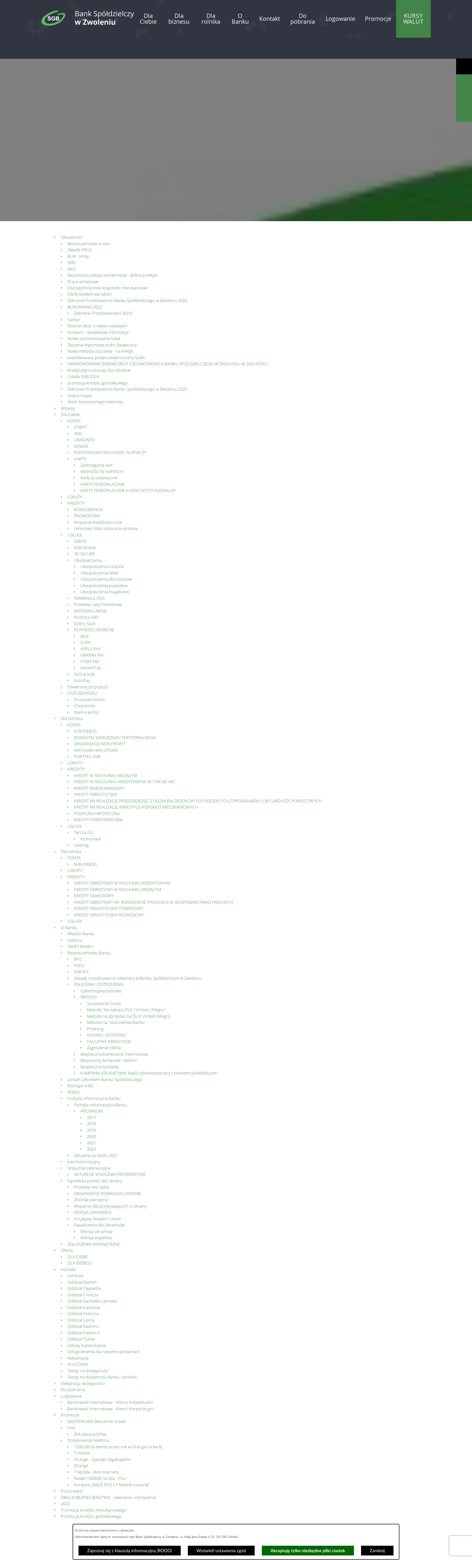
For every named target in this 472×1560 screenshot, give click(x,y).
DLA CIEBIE (77, 1235)
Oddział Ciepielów (84, 1267)
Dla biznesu (72, 697)
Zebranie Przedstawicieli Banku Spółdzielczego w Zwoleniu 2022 (127, 279)
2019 (91, 1109)
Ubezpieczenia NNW (99, 551)
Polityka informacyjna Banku (94, 1077)
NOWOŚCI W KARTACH (101, 450)
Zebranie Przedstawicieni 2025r (103, 292)
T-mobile (82, 1431)
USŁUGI (74, 513)
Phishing (95, 1007)
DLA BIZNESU (79, 1241)
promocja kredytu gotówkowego (97, 361)
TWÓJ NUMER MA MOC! (89, 273)
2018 (91, 1102)
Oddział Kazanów (83, 1286)
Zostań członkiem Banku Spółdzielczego (104, 1058)
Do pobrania (73, 1368)
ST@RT (80, 406)
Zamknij (377, 1550)
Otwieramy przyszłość (87, 665)
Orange (81, 1444)
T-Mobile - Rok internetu (96, 1450)
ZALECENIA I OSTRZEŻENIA (99, 963)
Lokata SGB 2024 (83, 355)
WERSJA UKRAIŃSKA (93, 1191)
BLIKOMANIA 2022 (84, 285)
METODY (88, 975)
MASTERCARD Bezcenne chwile (96, 1400)
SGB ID (80, 519)
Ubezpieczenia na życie (102, 545)
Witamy (68, 387)
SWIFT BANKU (80, 925)
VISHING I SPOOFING (106, 1013)
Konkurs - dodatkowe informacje (98, 311)
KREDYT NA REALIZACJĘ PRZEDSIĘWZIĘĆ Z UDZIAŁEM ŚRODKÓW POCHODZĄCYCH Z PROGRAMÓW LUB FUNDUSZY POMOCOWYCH (197, 779)
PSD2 (79, 944)
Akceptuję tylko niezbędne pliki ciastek (308, 1550)
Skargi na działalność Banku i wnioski (102, 1355)
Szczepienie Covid (104, 982)
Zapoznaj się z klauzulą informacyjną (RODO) (129, 1550)
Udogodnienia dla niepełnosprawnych (103, 1330)
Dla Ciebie (70, 393)
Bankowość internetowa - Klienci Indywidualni (110, 1381)
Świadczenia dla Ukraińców (99, 1203)
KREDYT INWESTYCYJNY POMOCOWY (108, 887)
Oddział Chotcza (82, 1273)
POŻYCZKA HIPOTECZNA (97, 792)
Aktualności (72, 216)
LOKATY (74, 475)
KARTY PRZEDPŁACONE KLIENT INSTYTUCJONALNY (128, 469)
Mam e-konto (86, 691)
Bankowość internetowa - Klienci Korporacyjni (110, 1387)
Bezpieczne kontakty (99, 1045)
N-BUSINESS (85, 709)
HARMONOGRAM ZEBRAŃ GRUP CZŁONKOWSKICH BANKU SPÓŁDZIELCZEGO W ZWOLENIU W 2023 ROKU (167, 342)
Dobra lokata (79, 374)
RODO (73, 1071)
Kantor (73, 298)
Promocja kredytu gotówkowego (91, 1495)
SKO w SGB (84, 653)
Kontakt (68, 1248)
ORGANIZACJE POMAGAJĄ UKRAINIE (107, 1172)
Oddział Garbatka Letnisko (92, 1279)
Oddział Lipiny (80, 1299)
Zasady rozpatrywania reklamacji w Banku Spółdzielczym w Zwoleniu (137, 957)
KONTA (74, 399)
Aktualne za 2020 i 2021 (96, 1134)
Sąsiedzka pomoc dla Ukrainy (94, 1159)
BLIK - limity (78, 235)
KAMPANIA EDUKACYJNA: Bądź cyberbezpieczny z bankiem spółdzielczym (148, 1051)
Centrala (75, 1254)
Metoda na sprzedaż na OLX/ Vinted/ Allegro (128, 995)
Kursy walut (72, 1469)
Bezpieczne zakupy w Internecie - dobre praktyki (112, 254)
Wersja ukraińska (96, 1210)
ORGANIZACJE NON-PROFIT (99, 722)
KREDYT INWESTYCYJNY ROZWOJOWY (109, 893)
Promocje (70, 1393)
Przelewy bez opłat (91, 1165)
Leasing (81, 823)
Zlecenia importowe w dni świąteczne (102, 323)
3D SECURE (84, 532)
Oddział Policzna (83, 1292)
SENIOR (81, 425)
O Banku (69, 906)
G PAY (85, 621)
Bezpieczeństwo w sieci (89, 222)
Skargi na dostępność (87, 1349)
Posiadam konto (89, 678)
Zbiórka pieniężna (91, 1178)
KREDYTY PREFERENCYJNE (98, 798)
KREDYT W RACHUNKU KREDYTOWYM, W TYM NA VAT (124, 760)
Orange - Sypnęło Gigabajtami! (102, 1438)
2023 (91, 1127)
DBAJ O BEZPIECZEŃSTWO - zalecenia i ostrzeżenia (108, 1476)
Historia (74, 919)
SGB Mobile (85, 526)
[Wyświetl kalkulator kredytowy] (464, 98)
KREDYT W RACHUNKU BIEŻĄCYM (105, 754)
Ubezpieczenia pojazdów (103, 564)
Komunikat (90, 817)
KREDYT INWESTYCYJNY (96, 773)
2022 (65, 1482)
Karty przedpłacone (98, 456)
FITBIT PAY (90, 640)
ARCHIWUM (91, 1089)
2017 (91, 1096)
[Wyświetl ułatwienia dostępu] (464, 66)
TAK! (78, 412)
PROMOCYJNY (87, 494)
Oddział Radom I (83, 1305)
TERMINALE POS (89, 577)
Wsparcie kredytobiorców (98, 501)
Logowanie (71, 1375)
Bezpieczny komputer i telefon (108, 1039)
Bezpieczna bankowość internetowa (114, 1033)
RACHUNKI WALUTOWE (96, 729)
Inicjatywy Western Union (97, 1197)
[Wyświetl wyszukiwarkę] (464, 82)
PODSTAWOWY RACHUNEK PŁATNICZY (110, 431)
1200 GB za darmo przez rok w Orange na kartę (118, 1425)
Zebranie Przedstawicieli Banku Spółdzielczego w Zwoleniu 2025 (127, 368)
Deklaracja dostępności (83, 1362)
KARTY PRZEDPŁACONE (102, 463)
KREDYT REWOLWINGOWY (99, 767)
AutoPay (82, 659)
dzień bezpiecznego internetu (95, 380)
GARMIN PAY (92, 633)
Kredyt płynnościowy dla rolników (98, 349)
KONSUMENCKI (88, 488)
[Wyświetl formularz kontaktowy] (464, 114)
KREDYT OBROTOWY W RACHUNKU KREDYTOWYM (122, 861)
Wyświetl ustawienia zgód (221, 1550)
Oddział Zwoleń (82, 1261)
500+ (72, 241)
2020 (91, 1115)
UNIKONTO (84, 418)
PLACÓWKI (77, 1343)
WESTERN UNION (90, 589)
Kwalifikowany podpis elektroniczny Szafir (106, 336)
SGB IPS (81, 950)
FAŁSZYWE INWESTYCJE (109, 1020)
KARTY (80, 437)
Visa (71, 1406)
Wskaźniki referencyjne (89, 1147)
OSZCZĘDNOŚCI (82, 671)
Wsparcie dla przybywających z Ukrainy (110, 1185)
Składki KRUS (79, 228)
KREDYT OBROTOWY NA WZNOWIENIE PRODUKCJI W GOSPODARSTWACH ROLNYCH (153, 881)
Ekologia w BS (80, 1064)
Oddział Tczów (80, 1317)
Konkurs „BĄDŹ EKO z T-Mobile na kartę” (112, 1463)
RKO (71, 247)
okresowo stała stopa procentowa (106, 507)
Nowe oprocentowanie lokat (93, 317)
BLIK (84, 615)
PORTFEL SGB (87, 735)
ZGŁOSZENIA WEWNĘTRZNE (93, 1223)
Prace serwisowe (83, 260)
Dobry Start (84, 602)
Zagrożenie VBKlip (104, 1026)
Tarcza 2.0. (83, 811)
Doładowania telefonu (88, 1419)
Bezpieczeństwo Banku (89, 931)
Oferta (67, 1229)
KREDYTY (76, 481)
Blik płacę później (90, 1412)
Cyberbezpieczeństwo (101, 969)
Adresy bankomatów (86, 1324)
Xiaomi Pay (90, 646)
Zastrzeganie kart (96, 444)
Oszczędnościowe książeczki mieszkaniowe (107, 266)
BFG (78, 937)
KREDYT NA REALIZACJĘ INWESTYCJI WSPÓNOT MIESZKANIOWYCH (136, 785)
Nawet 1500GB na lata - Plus (100, 1457)
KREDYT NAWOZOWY (94, 874)
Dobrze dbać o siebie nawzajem (97, 304)
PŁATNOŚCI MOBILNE (94, 608)
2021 (91, 1121)
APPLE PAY (90, 627)
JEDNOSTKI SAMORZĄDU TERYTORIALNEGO (115, 716)
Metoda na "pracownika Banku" (116, 1001)
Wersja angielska (96, 1216)
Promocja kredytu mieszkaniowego (94, 1488)
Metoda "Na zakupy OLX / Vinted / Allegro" (126, 988)
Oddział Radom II (83, 1311)
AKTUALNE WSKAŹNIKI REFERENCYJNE (110, 1153)
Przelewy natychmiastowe (98, 583)
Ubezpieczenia (88, 539)
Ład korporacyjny (83, 1140)
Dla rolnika (71, 830)
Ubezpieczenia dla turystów (106, 557)
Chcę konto (84, 684)
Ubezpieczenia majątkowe (104, 570)
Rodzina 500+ (87, 595)
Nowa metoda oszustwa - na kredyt (100, 330)
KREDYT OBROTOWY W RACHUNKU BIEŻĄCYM (117, 868)
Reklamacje (78, 1337)
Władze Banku (80, 912)
